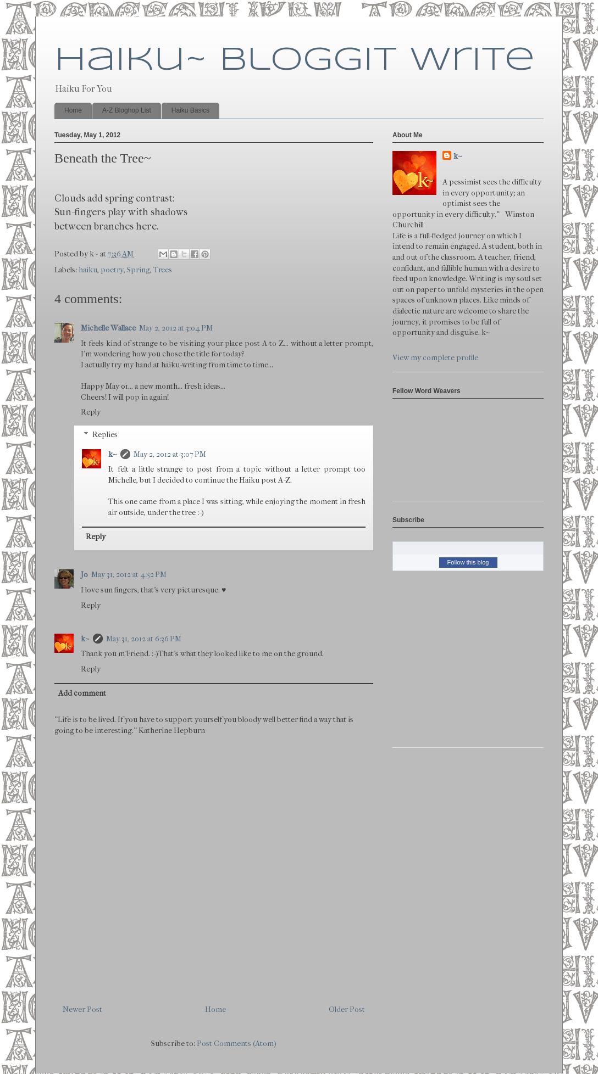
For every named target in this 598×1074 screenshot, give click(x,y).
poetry (112, 270)
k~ (112, 454)
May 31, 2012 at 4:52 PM (129, 574)
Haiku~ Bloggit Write (294, 60)
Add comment (82, 693)
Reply (91, 412)
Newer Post (82, 1009)
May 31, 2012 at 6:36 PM (143, 639)
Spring (138, 270)
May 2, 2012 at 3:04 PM (176, 328)
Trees (162, 270)
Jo (84, 574)
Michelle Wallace (108, 328)
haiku (88, 270)
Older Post (347, 1009)
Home (73, 110)
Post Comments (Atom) (236, 1043)
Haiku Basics (190, 110)
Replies (105, 434)
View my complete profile (435, 357)
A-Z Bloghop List (126, 110)
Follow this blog (468, 562)
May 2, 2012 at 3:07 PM (170, 454)
